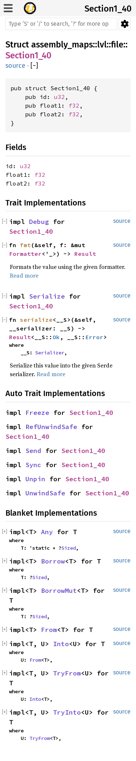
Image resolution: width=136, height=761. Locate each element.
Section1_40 (108, 9)
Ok (56, 337)
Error (94, 337)
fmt (25, 245)
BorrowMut (59, 590)
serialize (36, 319)
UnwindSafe (45, 493)
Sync (33, 465)
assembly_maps (62, 44)
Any (47, 532)
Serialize (47, 296)
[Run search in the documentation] (61, 24)
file (117, 44)
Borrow (53, 561)
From (49, 629)
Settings (125, 24)
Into (61, 644)
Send (33, 450)
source (15, 66)
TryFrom (67, 673)
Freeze (37, 412)
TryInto (67, 712)
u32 (59, 96)
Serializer (49, 352)
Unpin (35, 479)
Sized (68, 548)
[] (34, 66)
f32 (74, 105)
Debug (39, 221)
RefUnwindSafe (51, 427)
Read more (24, 275)
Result (85, 253)
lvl (102, 44)
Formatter (25, 253)
